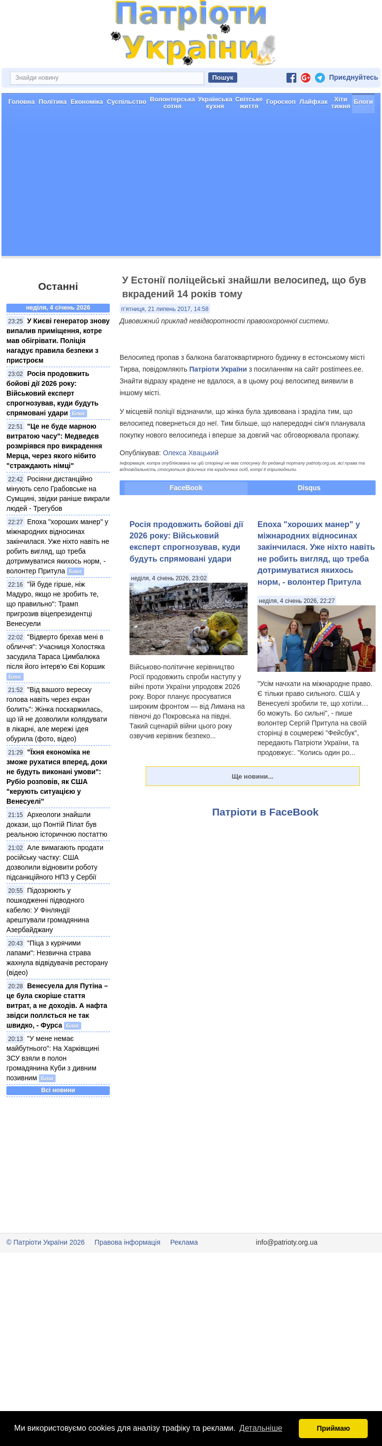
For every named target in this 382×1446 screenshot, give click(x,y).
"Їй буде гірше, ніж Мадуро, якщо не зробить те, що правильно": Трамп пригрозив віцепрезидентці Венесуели (52, 604)
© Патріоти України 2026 (45, 1242)
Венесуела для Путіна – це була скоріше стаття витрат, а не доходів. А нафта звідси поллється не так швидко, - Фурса (57, 1005)
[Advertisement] (191, 187)
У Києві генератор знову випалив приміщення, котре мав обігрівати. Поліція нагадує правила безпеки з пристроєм (58, 340)
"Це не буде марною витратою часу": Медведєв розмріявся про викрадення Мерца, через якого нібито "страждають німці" (54, 446)
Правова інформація (127, 1242)
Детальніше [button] (260, 1428)
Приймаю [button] (333, 1428)
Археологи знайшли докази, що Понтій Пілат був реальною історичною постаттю (56, 824)
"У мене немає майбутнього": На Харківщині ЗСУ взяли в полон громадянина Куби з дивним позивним (52, 1058)
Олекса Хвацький (191, 453)
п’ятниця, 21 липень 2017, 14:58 (165, 309)
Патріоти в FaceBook (265, 811)
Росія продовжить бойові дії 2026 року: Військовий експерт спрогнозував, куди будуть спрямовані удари (52, 393)
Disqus (309, 488)
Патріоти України (218, 369)
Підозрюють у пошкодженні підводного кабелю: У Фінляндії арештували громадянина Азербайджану (47, 910)
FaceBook (186, 488)
